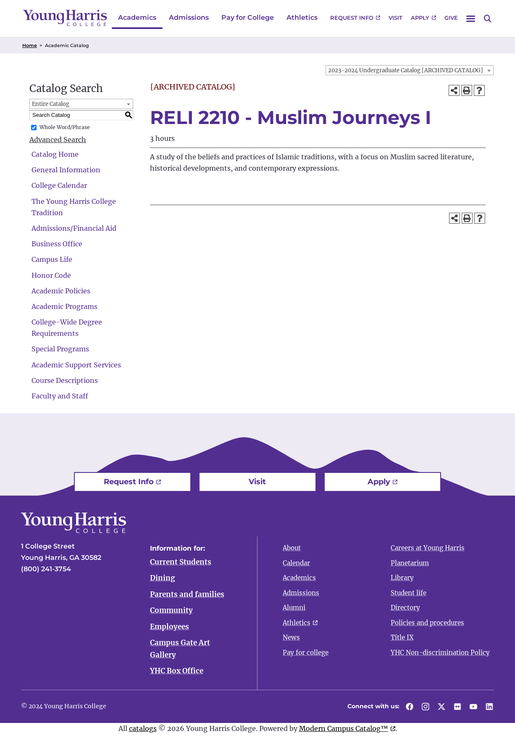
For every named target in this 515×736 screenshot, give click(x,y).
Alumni (294, 608)
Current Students (180, 562)
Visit (395, 17)
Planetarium (410, 563)
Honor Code (51, 275)
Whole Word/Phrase (64, 127)
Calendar (296, 563)
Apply (420, 17)
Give (451, 17)
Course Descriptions (65, 380)
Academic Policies (61, 291)
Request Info (351, 17)
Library (402, 578)
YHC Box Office (176, 672)
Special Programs (60, 349)
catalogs (143, 729)
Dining (162, 578)
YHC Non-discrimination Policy (440, 653)
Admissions (189, 17)
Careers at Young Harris (428, 548)
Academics (137, 17)
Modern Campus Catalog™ (343, 729)
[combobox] (410, 70)
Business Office (57, 244)
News (291, 637)
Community (171, 611)
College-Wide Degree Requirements (67, 328)
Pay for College (247, 17)
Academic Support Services (76, 365)
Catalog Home (55, 154)
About (292, 548)
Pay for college (305, 653)
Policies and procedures (427, 623)
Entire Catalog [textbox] (50, 104)
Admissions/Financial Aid (74, 228)
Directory (405, 608)
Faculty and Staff (60, 396)
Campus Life (52, 259)
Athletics (302, 17)
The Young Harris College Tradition (74, 207)
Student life (408, 593)
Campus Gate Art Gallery (180, 650)
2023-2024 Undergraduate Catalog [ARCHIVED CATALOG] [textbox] (405, 70)
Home (29, 45)
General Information (66, 170)
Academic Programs (64, 306)
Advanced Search (57, 139)
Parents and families (187, 594)
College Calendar (59, 185)
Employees (169, 627)
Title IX (402, 637)
